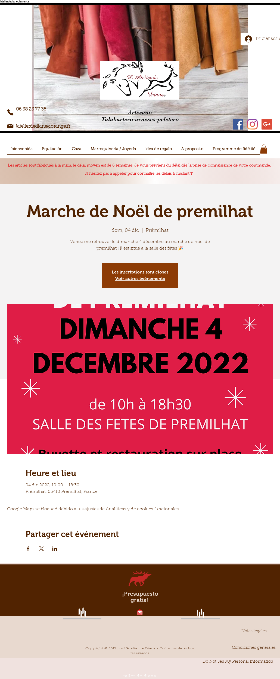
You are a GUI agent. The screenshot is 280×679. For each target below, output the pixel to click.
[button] (52, 151)
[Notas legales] (254, 631)
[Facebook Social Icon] (238, 124)
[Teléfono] (10, 112)
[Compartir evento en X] (41, 548)
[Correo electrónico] (10, 126)
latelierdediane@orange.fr (43, 126)
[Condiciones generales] (254, 647)
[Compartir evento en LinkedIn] (54, 548)
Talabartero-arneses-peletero (140, 119)
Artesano (140, 112)
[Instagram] (252, 124)
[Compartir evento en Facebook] (28, 548)
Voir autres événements (140, 278)
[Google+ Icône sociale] (267, 124)
